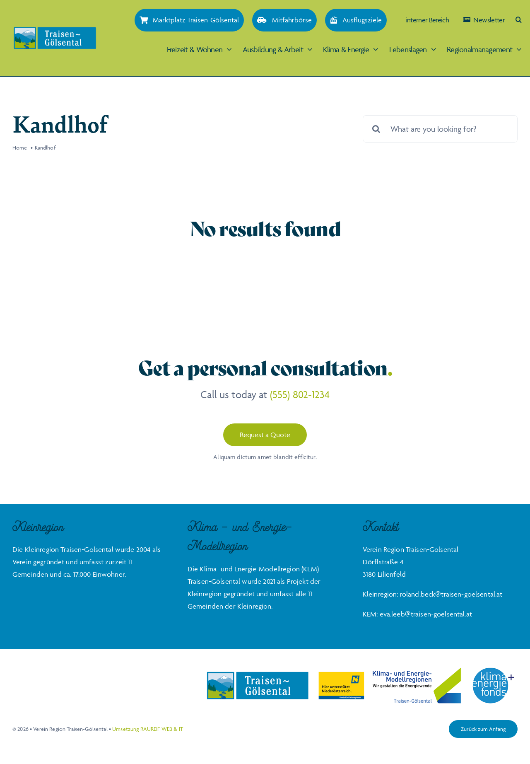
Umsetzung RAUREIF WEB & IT (147, 728)
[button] (518, 20)
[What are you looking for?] (440, 129)
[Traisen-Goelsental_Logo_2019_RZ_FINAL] (54, 30)
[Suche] (376, 129)
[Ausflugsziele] (356, 20)
